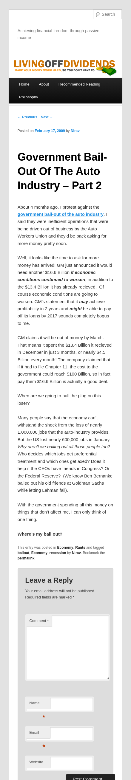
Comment (39, 620)
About (44, 84)
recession (57, 553)
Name (37, 705)
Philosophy (28, 97)
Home (24, 84)
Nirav (75, 131)
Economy (65, 547)
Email (37, 734)
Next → (47, 117)
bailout (23, 553)
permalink (26, 558)
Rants (80, 547)
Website (36, 762)
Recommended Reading (79, 84)
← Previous (27, 117)
